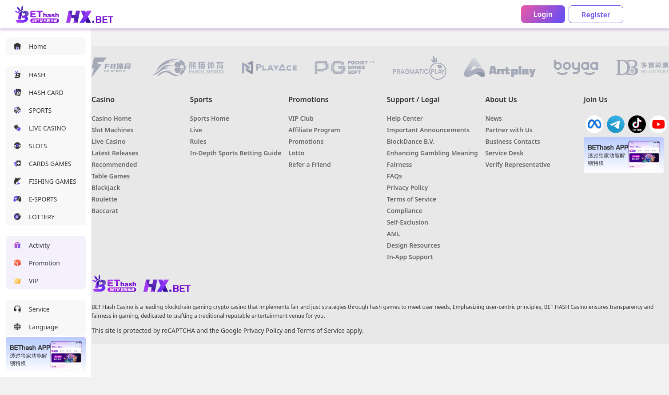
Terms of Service (321, 330)
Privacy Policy (263, 330)
